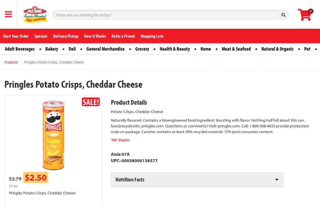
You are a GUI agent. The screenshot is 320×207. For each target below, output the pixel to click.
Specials (40, 36)
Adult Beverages (20, 48)
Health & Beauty (175, 48)
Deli (72, 48)
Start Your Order (16, 36)
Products (11, 62)
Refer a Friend (123, 36)
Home (206, 48)
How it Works (95, 36)
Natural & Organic (277, 48)
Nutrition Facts (129, 179)
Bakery (51, 48)
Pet (307, 48)
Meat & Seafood (236, 48)
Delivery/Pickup (65, 36)
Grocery (142, 48)
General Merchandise (105, 48)
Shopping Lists (151, 36)
